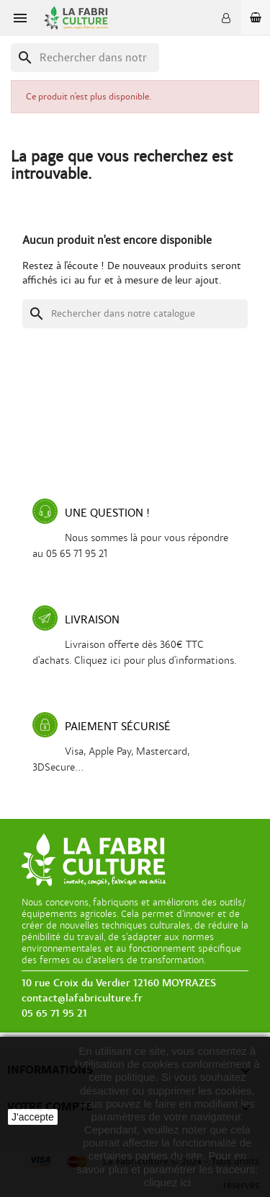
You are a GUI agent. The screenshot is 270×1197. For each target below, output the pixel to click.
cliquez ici (167, 1182)
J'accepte (33, 1117)
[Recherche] (85, 57)
